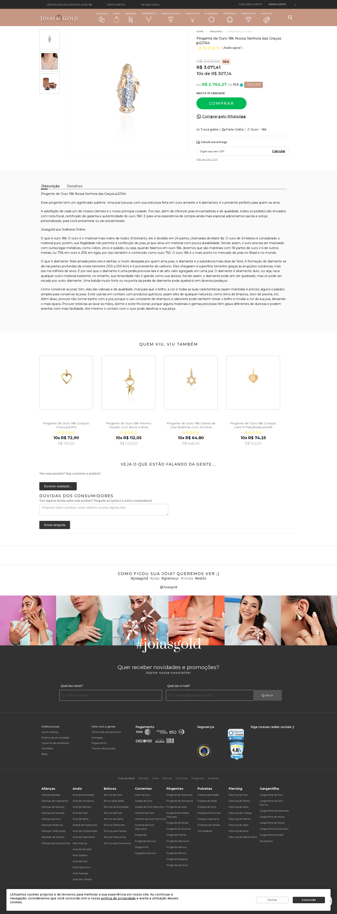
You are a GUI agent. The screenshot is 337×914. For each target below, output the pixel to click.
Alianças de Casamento (54, 800)
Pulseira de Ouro (207, 806)
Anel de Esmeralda (83, 794)
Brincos (130, 17)
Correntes (148, 17)
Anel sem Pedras (82, 879)
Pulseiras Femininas (209, 812)
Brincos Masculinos (115, 837)
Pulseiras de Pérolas (209, 824)
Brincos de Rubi (113, 812)
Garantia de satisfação (55, 743)
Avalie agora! (233, 47)
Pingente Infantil (176, 834)
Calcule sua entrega (211, 142)
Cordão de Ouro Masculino (149, 806)
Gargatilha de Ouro (145, 853)
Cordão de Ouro (143, 800)
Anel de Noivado (82, 849)
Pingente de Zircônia (178, 828)
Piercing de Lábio (238, 824)
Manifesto (47, 748)
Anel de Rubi (80, 812)
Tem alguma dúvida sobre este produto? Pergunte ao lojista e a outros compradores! (95, 500)
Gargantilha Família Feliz (274, 828)
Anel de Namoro (82, 806)
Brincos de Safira (113, 818)
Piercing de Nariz (238, 806)
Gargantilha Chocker (271, 834)
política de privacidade (118, 898)
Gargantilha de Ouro (271, 794)
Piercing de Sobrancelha (243, 837)
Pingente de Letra (176, 806)
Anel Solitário (80, 855)
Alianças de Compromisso (55, 843)
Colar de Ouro (142, 794)
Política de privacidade (55, 737)
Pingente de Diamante (179, 794)
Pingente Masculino (177, 841)
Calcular (278, 151)
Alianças (102, 17)
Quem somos (49, 732)
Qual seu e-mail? (178, 686)
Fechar (272, 900)
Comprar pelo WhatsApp (224, 116)
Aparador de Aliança (52, 837)
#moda (187, 578)
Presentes (248, 17)
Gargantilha (142, 847)
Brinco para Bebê (114, 800)
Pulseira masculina (208, 818)
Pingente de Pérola (177, 822)
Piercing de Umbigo (240, 812)
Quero (267, 695)
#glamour (170, 578)
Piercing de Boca (238, 830)
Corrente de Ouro (144, 812)
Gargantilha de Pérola (272, 822)
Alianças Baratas (50, 794)
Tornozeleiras (205, 830)
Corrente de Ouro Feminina (150, 818)
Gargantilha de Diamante (274, 810)
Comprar (221, 103)
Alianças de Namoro (52, 806)
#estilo (200, 578)
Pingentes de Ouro (177, 865)
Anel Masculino (81, 867)
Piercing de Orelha (239, 800)
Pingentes (192, 17)
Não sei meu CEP (207, 159)
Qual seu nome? (72, 686)
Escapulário (266, 841)
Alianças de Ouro (51, 818)
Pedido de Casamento (85, 824)
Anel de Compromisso (85, 830)
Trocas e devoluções (103, 748)
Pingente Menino (176, 853)
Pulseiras (211, 17)
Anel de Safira (81, 818)
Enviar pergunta (54, 525)
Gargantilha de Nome (272, 816)
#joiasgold (139, 578)
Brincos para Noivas (115, 830)
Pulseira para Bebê (208, 794)
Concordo (309, 900)
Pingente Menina (176, 847)
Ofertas (266, 18)
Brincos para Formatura (117, 843)
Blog (44, 754)
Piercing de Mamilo (240, 818)
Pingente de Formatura (179, 800)
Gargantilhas (170, 17)
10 (199, 73)
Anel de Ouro (80, 861)
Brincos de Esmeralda (116, 806)
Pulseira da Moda (207, 800)
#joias (154, 578)
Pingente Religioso (177, 859)
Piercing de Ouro (238, 794)
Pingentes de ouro (145, 841)
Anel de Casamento (84, 837)
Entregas (97, 737)
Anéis (116, 17)
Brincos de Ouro (113, 794)
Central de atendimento (106, 732)
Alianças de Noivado (52, 812)
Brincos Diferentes (114, 824)
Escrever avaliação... (58, 486)
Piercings (229, 17)
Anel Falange (80, 873)
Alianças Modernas (52, 824)
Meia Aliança (80, 843)
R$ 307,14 (221, 73)
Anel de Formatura (83, 800)
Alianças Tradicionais (53, 830)
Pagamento (99, 743)
